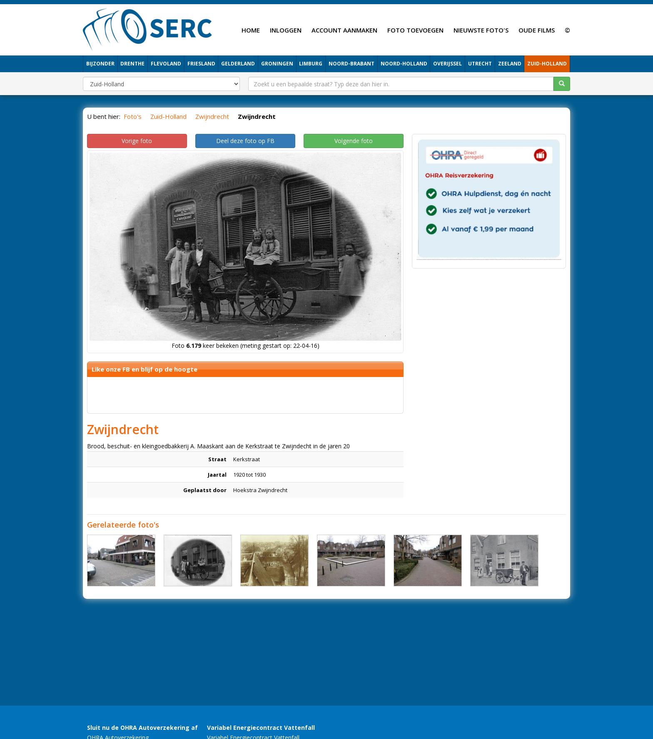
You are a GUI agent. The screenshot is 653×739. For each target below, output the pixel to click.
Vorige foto (137, 141)
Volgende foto (353, 141)
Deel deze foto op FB (245, 141)
